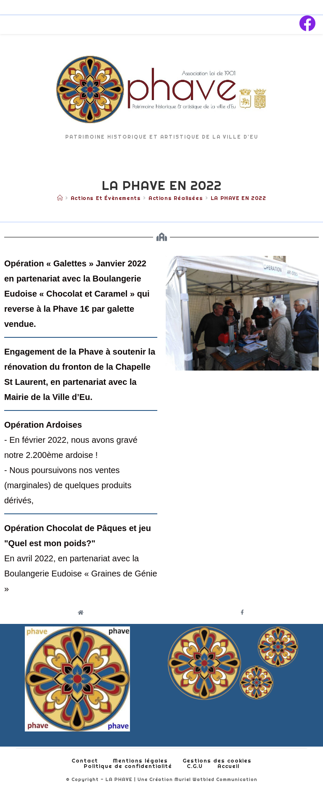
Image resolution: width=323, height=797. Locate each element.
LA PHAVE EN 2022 (238, 198)
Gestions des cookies (217, 760)
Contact (84, 760)
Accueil (228, 766)
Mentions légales (140, 760)
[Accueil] (60, 198)
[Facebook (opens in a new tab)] (307, 23)
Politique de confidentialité (128, 766)
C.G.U (195, 766)
